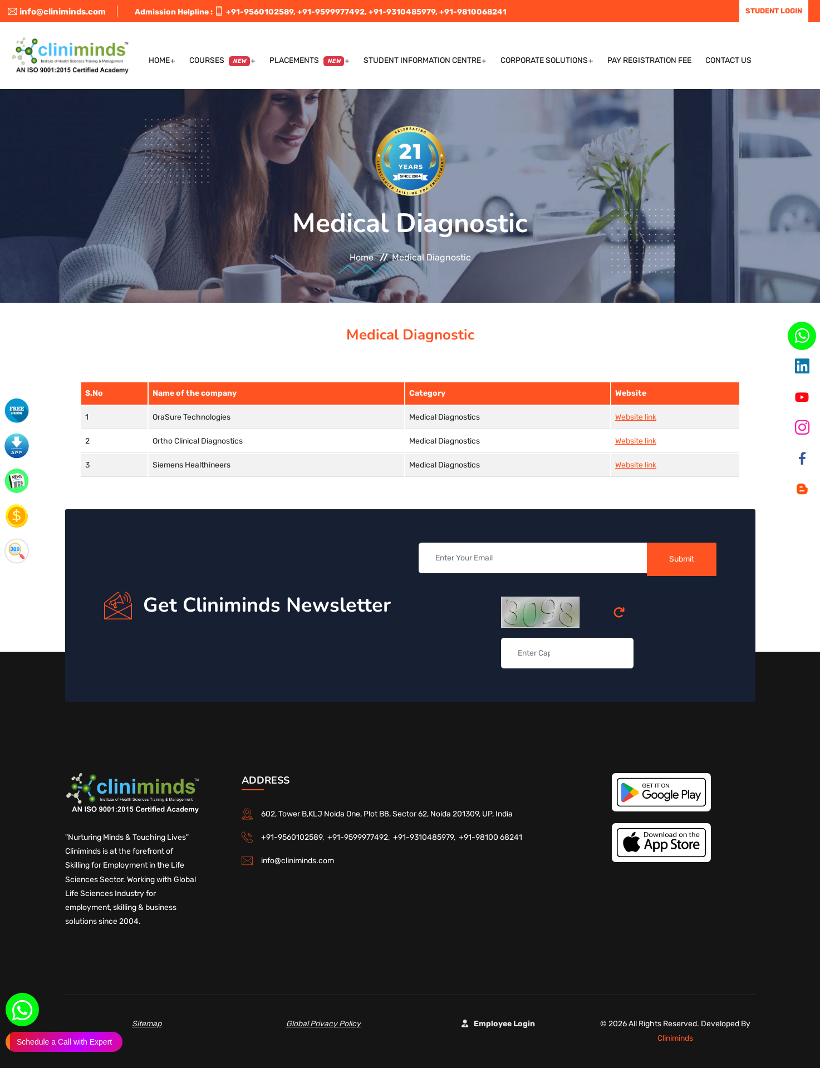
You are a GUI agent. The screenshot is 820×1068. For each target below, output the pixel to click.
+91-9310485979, (403, 12)
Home (159, 60)
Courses (219, 61)
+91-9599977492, (332, 12)
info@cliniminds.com (57, 12)
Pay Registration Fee (649, 60)
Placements (307, 61)
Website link (635, 417)
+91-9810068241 (473, 12)
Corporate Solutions (544, 60)
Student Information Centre (422, 60)
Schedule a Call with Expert (64, 1041)
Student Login (773, 11)
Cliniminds (675, 1038)
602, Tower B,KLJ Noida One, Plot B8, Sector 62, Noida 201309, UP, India (387, 814)
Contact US (728, 60)
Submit (681, 559)
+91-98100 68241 (490, 837)
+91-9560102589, (261, 12)
